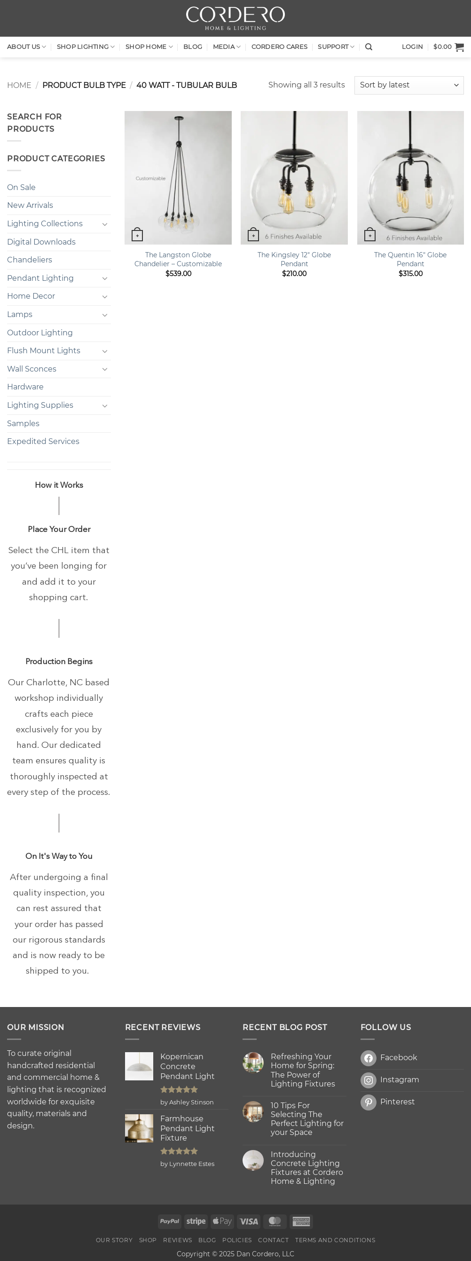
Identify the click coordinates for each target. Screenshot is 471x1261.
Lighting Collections (45, 223)
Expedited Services (43, 441)
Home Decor (31, 296)
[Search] (368, 47)
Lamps (19, 314)
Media (227, 46)
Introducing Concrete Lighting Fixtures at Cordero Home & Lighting (307, 1168)
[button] (448, 47)
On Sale (21, 187)
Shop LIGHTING (86, 46)
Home (19, 85)
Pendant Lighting (40, 278)
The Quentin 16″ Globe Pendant (410, 259)
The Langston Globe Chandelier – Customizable (178, 259)
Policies (237, 1240)
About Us (27, 46)
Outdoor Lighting (40, 332)
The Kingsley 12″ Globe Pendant (294, 259)
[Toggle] (105, 224)
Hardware (25, 386)
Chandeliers (29, 259)
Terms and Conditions (335, 1240)
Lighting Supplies (40, 405)
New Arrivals (30, 205)
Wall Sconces (31, 369)
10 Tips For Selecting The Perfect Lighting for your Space (307, 1119)
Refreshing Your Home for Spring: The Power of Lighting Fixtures (303, 1070)
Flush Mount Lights (43, 350)
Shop (148, 1240)
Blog (192, 46)
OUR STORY (114, 1240)
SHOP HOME (149, 46)
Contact (273, 1240)
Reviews (177, 1240)
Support (336, 46)
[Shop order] (409, 85)
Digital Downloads (41, 242)
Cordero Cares (279, 46)
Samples (23, 423)
